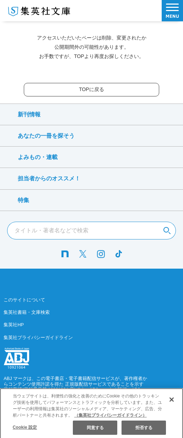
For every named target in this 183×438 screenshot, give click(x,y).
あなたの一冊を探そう (46, 136)
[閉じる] (171, 403)
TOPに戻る (91, 89)
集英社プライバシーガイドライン (38, 337)
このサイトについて (24, 299)
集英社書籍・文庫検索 (27, 312)
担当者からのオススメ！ (49, 178)
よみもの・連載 (38, 157)
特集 (23, 200)
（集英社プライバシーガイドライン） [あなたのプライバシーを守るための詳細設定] (110, 418)
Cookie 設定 (25, 430)
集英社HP (14, 324)
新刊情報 (29, 114)
